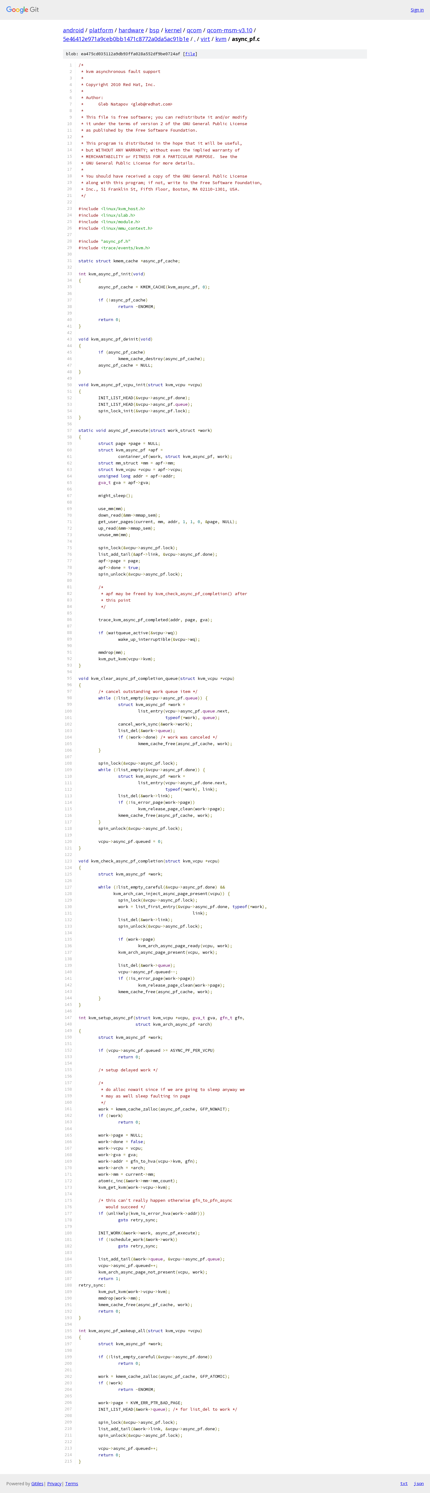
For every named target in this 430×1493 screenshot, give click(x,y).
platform (101, 30)
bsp (154, 30)
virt (205, 39)
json (419, 1483)
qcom (194, 30)
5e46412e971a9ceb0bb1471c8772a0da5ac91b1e (126, 39)
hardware (131, 30)
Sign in (417, 10)
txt (404, 1483)
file (190, 54)
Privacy (54, 1483)
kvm (220, 39)
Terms (71, 1483)
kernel (173, 30)
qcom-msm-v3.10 (229, 30)
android (73, 30)
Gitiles (37, 1483)
